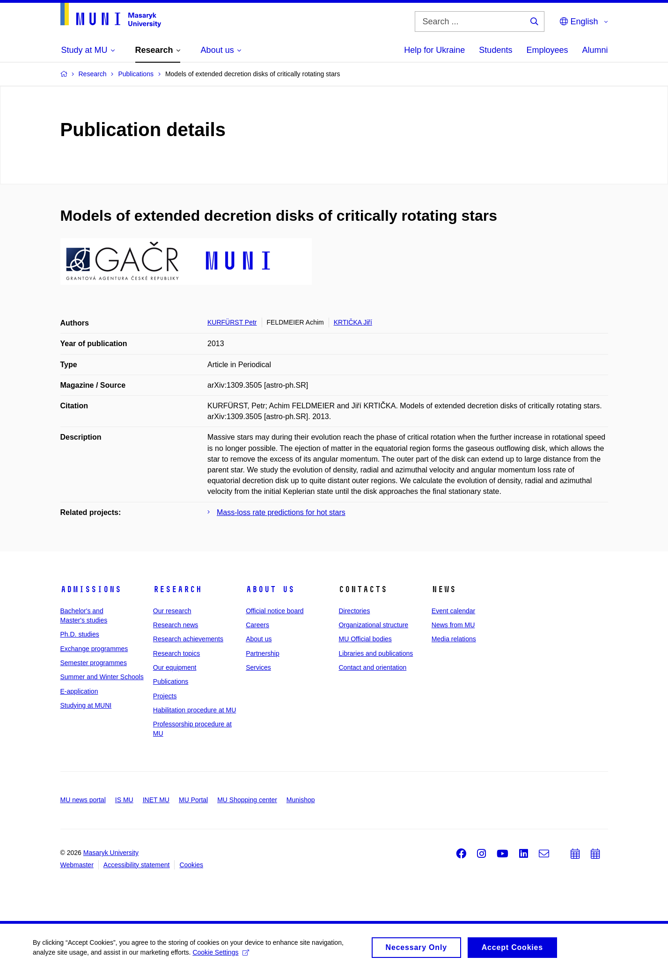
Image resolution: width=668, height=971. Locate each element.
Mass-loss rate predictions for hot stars (281, 512)
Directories (354, 611)
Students (495, 50)
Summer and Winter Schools (102, 677)
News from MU (453, 625)
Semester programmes (93, 663)
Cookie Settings (220, 955)
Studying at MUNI (86, 705)
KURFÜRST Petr (232, 322)
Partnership (262, 653)
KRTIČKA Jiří (353, 322)
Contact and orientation (372, 667)
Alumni (595, 50)
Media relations (454, 639)
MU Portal (193, 800)
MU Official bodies (364, 639)
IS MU (124, 800)
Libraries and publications (375, 653)
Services (258, 667)
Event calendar (453, 611)
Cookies (191, 865)
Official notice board (274, 611)
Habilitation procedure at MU (194, 710)
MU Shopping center (247, 800)
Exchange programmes (94, 648)
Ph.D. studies (79, 634)
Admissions (90, 589)
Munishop (300, 800)
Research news (175, 625)
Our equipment (175, 667)
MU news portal (83, 800)
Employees (547, 50)
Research (177, 589)
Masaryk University (111, 852)
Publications (171, 681)
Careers (257, 625)
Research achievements (188, 639)
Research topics (176, 653)
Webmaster (77, 865)
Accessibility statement (136, 865)
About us (270, 589)
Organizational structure (373, 625)
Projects (165, 696)
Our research (172, 611)
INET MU (156, 800)
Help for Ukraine (434, 50)
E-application (79, 691)
